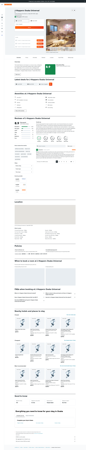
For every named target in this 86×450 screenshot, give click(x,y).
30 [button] (23, 46)
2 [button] (53, 32)
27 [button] (35, 43)
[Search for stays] (2, 10)
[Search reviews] (52, 146)
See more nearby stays (71, 314)
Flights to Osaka (20, 422)
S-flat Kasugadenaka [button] (19, 354)
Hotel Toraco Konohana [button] (34, 329)
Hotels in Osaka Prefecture (39, 447)
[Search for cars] (2, 13)
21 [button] (38, 40)
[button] (84, 1)
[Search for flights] (2, 8)
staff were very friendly (19, 148)
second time (17, 156)
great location (23, 154)
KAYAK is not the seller (46, 437)
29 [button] (41, 43)
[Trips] (2, 25)
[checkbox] (21, 179)
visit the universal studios (19, 151)
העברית (53, 1)
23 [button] (23, 43)
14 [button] (38, 37)
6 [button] (35, 34)
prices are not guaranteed (38, 433)
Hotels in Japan (31, 447)
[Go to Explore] (2, 16)
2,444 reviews (25, 16)
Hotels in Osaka (57, 422)
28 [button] (38, 43)
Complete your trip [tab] (20, 415)
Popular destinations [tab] (30, 415)
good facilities (17, 159)
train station (17, 154)
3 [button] (26, 34)
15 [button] (41, 37)
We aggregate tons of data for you (46, 439)
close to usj (28, 151)
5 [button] (32, 34)
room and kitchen (24, 156)
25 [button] (29, 43)
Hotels (21, 447)
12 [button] (32, 37)
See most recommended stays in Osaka (68, 365)
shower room (27, 148)
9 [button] (53, 34)
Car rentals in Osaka (39, 422)
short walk (29, 154)
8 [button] (50, 34)
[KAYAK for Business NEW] (2, 21)
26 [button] (32, 43)
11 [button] (29, 37)
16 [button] (23, 40)
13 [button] (35, 37)
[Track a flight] (2, 19)
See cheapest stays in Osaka (70, 340)
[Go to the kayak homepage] (8, 4)
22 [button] (41, 40)
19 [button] (32, 40)
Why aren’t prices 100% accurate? (46, 441)
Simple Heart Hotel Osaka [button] (20, 329)
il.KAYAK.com (17, 447)
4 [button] (29, 34)
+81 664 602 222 (18, 15)
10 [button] (26, 37)
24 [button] (26, 43)
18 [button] (29, 40)
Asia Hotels (26, 447)
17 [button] (26, 40)
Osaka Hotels (48, 447)
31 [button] (26, 46)
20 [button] (35, 40)
